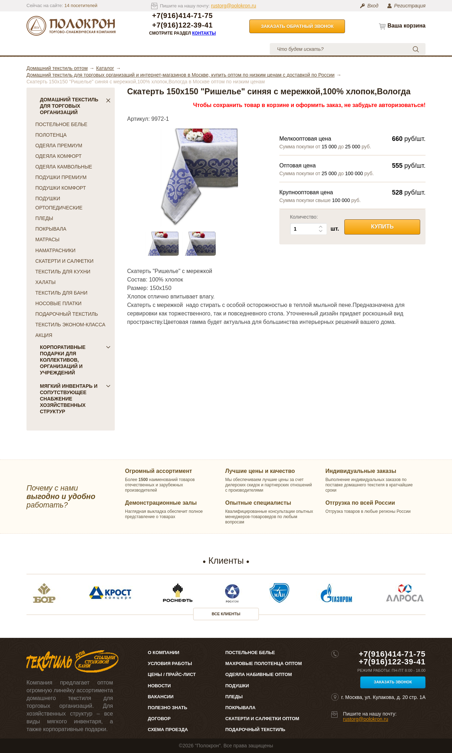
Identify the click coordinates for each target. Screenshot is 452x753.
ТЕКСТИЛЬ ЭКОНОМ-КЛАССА (70, 324)
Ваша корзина (406, 26)
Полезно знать (168, 707)
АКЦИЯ (43, 335)
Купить (382, 227)
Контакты (204, 33)
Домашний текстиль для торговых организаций (75, 105)
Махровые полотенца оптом (263, 663)
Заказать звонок (393, 682)
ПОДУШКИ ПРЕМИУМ (61, 177)
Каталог (50, 49)
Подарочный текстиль (255, 729)
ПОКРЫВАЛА (50, 229)
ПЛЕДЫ (44, 218)
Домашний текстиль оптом (57, 68)
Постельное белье (250, 652)
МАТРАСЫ (47, 239)
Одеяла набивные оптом (258, 674)
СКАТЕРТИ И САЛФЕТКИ (64, 261)
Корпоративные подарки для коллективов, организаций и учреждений (75, 360)
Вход (372, 5)
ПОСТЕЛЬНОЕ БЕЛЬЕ (61, 124)
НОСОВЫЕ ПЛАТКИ (58, 303)
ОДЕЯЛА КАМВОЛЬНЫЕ (63, 167)
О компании (91, 49)
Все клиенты (226, 614)
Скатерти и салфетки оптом (262, 718)
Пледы (234, 696)
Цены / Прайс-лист (172, 674)
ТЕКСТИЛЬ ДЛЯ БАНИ (61, 293)
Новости (159, 685)
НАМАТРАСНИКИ (55, 250)
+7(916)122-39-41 (182, 25)
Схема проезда (168, 729)
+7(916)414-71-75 (182, 15)
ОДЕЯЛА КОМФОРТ (58, 156)
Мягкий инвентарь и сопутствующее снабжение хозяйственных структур (75, 399)
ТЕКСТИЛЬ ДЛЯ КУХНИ (62, 271)
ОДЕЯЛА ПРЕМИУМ (58, 145)
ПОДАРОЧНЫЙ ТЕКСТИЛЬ (66, 314)
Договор (159, 718)
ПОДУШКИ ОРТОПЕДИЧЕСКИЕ (59, 203)
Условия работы (180, 49)
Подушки (237, 685)
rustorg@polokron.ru (233, 5)
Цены (132, 49)
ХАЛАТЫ (45, 282)
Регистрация (410, 5)
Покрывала (240, 707)
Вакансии (161, 696)
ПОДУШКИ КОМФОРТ (60, 188)
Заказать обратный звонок (297, 26)
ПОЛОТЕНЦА (51, 135)
